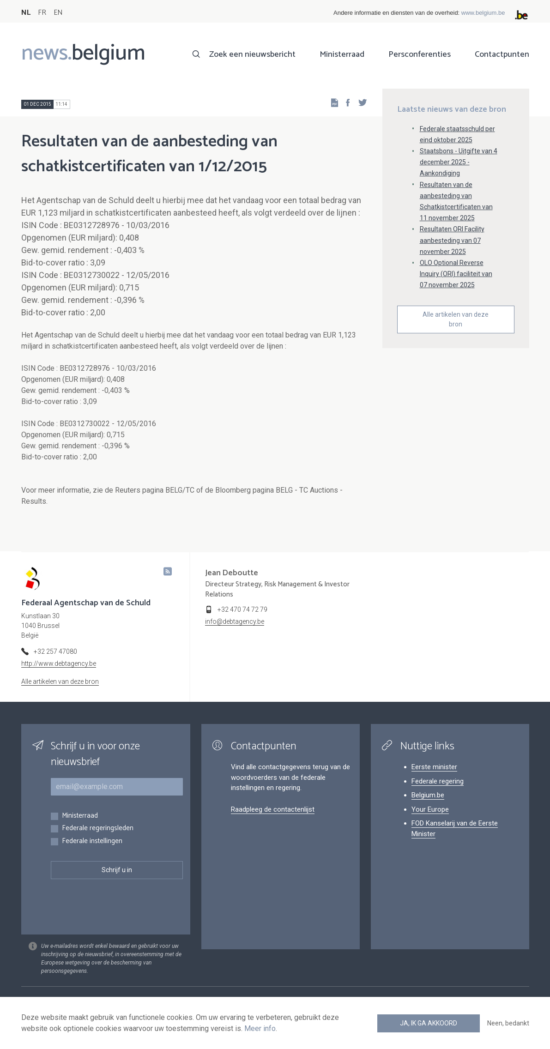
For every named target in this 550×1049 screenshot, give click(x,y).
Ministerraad (342, 54)
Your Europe (430, 809)
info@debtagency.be (234, 621)
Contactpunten (502, 54)
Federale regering (437, 781)
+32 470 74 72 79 (242, 609)
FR (42, 12)
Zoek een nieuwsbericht (252, 54)
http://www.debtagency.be (58, 663)
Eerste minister (434, 767)
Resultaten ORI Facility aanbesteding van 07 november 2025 (452, 240)
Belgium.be (427, 795)
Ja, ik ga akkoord (428, 1023)
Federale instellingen (92, 841)
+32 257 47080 (55, 651)
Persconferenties (419, 54)
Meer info (260, 1028)
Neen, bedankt (508, 1023)
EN (58, 12)
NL (25, 12)
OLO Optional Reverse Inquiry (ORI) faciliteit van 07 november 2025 (456, 274)
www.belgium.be (483, 12)
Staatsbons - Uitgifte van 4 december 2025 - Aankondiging (458, 162)
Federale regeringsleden (97, 828)
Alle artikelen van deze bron (456, 319)
